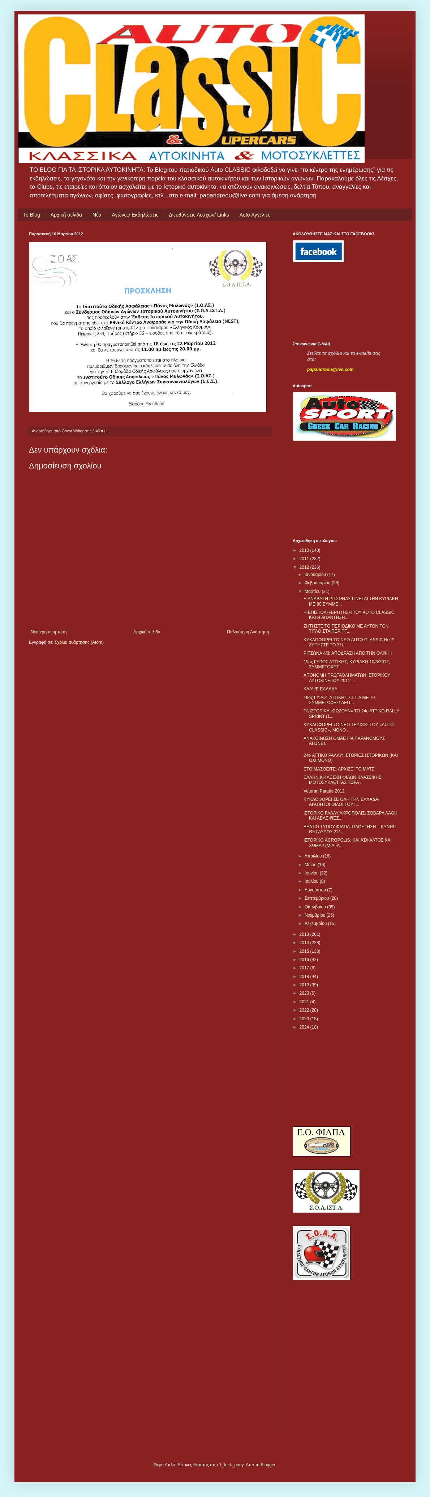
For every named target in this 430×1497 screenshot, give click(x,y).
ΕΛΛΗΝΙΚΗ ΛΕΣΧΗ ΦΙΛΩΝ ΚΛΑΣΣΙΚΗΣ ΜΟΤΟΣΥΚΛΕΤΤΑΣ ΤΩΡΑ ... (343, 780)
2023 (305, 1018)
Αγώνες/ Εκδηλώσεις (135, 215)
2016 (305, 959)
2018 (305, 976)
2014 (305, 942)
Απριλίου (314, 856)
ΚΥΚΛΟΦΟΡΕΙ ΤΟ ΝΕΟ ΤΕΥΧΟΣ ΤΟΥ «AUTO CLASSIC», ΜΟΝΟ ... (349, 727)
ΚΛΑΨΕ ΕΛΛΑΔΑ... (322, 688)
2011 (305, 558)
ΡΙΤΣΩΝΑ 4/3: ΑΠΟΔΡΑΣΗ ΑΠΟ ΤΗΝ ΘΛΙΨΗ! (348, 653)
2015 (305, 951)
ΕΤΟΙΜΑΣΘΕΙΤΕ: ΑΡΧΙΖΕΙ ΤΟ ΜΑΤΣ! (339, 769)
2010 (305, 550)
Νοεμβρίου (316, 915)
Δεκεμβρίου (316, 923)
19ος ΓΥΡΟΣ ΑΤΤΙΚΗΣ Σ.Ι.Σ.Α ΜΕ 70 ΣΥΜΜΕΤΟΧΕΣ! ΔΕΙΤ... (339, 700)
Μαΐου (311, 864)
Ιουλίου (312, 881)
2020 (305, 993)
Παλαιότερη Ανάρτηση (248, 631)
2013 (305, 934)
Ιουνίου (312, 873)
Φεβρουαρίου (318, 582)
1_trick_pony (231, 1464)
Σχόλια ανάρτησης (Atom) (79, 642)
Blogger (268, 1464)
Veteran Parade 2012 (324, 791)
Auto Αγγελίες (255, 215)
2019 (305, 984)
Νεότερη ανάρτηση (48, 631)
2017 (305, 967)
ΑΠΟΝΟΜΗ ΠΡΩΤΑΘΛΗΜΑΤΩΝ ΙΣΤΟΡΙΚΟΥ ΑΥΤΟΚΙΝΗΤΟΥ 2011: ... (347, 678)
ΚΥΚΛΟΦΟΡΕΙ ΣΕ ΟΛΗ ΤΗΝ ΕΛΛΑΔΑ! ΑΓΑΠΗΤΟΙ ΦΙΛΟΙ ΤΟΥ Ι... (341, 802)
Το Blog (31, 215)
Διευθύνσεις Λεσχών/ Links (199, 215)
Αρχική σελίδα (66, 215)
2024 (305, 1027)
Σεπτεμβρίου (317, 898)
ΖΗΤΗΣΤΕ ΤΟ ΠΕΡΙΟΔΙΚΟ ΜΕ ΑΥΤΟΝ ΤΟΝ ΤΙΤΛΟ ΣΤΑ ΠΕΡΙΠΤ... (346, 629)
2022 (305, 1010)
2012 (305, 567)
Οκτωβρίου (316, 906)
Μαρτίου (313, 591)
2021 (305, 1001)
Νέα (97, 215)
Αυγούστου (316, 889)
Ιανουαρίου (316, 574)
